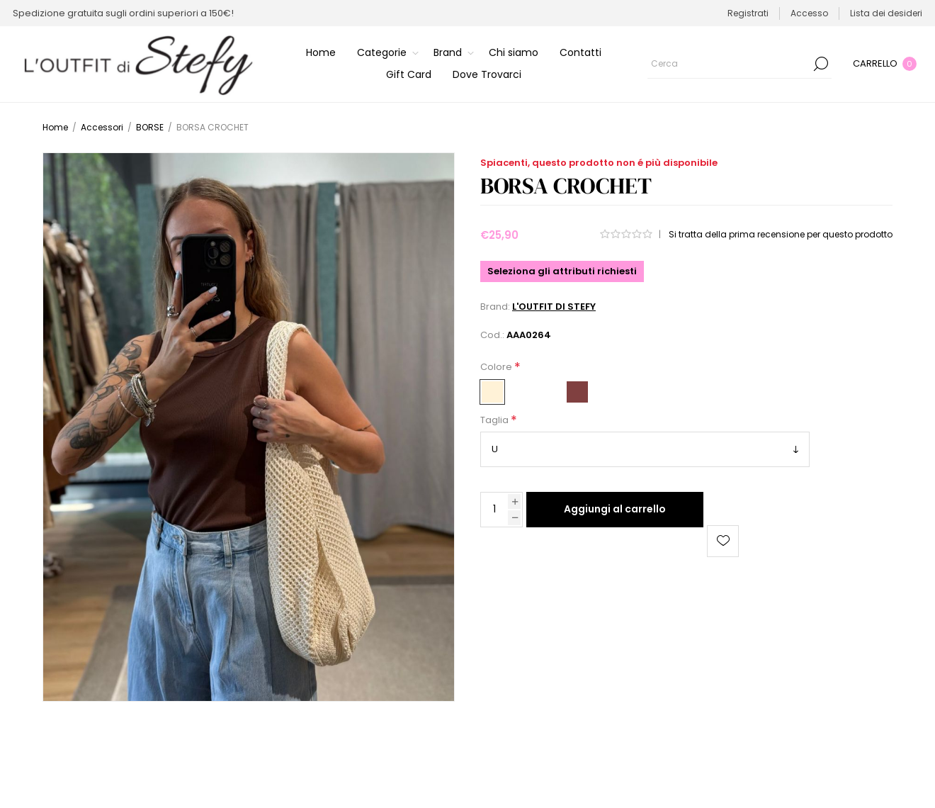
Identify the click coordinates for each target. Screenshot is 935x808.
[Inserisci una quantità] (494, 510)
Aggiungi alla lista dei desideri (723, 541)
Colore (497, 367)
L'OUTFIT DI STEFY (554, 306)
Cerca (821, 64)
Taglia (495, 420)
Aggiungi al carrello (615, 509)
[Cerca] (739, 64)
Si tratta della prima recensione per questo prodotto (780, 234)
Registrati (748, 13)
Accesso (809, 13)
